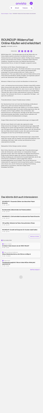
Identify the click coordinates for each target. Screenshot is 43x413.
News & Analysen (4, 13)
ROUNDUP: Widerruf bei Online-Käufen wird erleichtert (24, 13)
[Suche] (31, 7)
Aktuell (17, 8)
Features (25, 8)
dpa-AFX (3, 46)
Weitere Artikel (34, 236)
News (10, 13)
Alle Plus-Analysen (35, 269)
